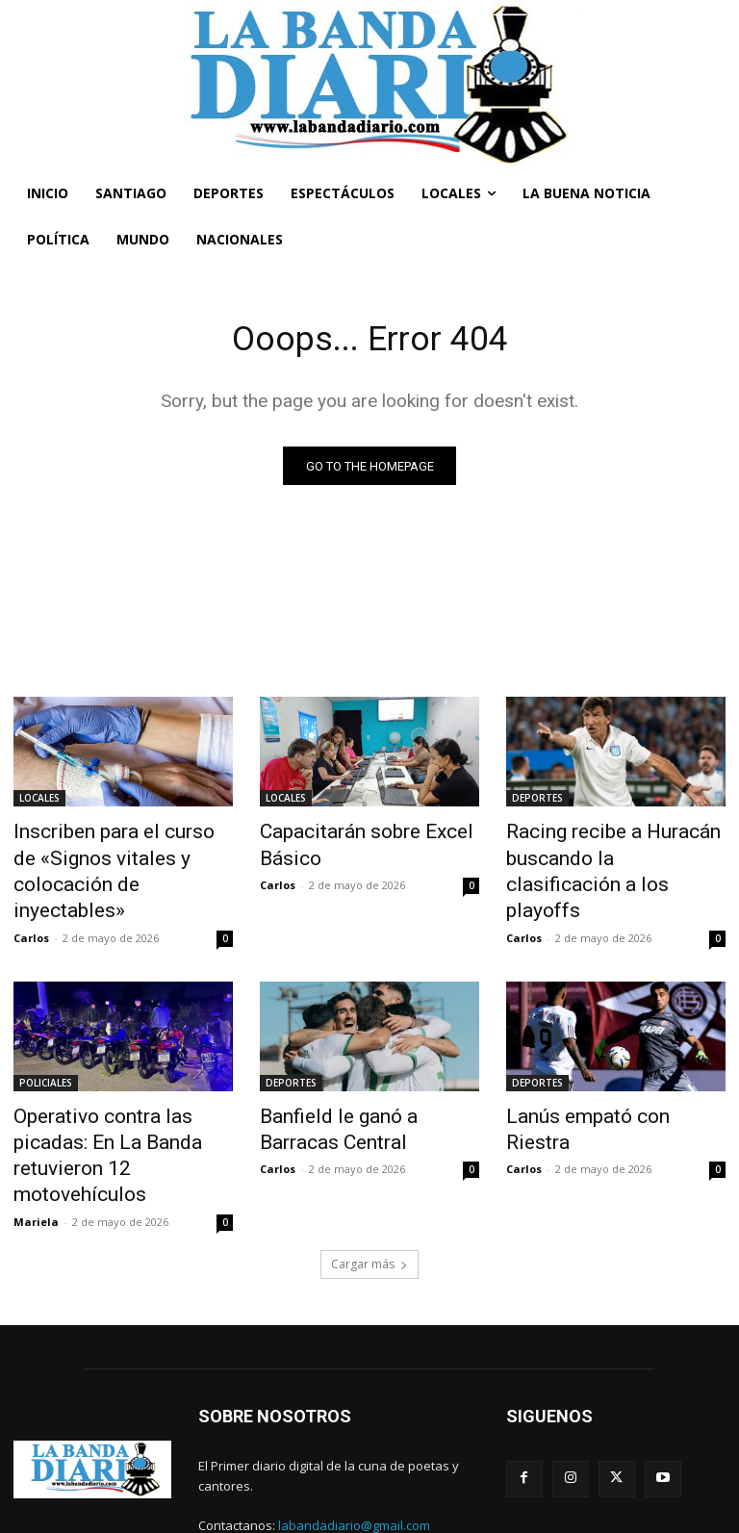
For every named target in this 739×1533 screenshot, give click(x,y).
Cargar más (369, 1185)
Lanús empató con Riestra (600, 1076)
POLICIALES (45, 1045)
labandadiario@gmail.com (354, 1447)
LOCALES (39, 801)
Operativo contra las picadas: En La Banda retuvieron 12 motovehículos (118, 1098)
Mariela (36, 1143)
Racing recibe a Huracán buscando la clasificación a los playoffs (603, 854)
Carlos (31, 900)
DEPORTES (537, 801)
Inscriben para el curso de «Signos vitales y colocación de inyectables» (115, 854)
